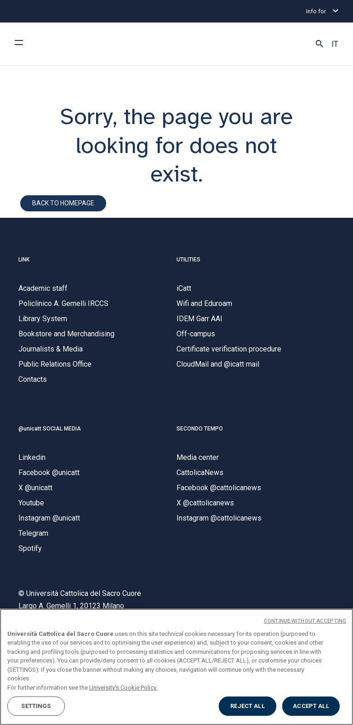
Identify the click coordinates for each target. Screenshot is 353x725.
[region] (176, 667)
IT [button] (334, 44)
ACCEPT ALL (311, 705)
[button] (319, 44)
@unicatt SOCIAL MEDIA (49, 428)
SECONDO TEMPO (199, 428)
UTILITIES (188, 259)
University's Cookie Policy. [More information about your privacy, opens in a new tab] (123, 687)
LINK (23, 259)
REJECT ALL (247, 705)
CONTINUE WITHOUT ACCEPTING (305, 621)
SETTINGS (36, 705)
